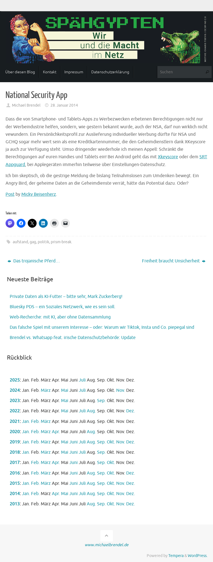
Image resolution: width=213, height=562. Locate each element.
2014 (15, 493)
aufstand (20, 241)
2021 (15, 421)
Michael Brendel (26, 105)
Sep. (101, 400)
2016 (15, 473)
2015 (15, 483)
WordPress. (197, 555)
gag (33, 241)
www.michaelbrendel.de (106, 544)
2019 (15, 442)
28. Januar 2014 (64, 105)
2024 (15, 390)
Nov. (120, 390)
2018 (15, 452)
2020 (15, 432)
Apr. (56, 432)
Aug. (91, 411)
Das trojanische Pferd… (33, 261)
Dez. (130, 411)
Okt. (111, 442)
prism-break (61, 241)
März (46, 390)
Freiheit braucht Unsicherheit (174, 261)
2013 (15, 504)
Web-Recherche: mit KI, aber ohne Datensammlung (60, 317)
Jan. (26, 421)
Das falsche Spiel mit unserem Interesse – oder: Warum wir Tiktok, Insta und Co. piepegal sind (102, 327)
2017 (15, 462)
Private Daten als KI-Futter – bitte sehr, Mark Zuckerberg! (66, 296)
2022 (15, 411)
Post (10, 194)
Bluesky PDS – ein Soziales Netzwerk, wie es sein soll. (62, 307)
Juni (73, 442)
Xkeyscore (168, 157)
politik (43, 241)
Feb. (35, 421)
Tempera (176, 555)
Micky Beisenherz (38, 194)
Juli (82, 380)
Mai (64, 390)
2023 (15, 400)
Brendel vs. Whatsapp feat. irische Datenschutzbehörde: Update (73, 337)
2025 (15, 380)
